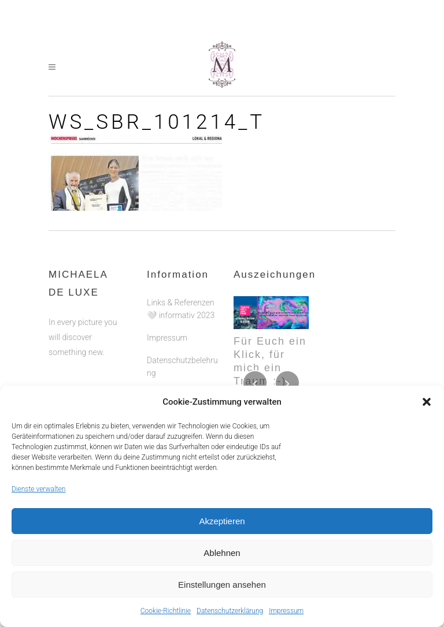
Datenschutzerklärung (230, 611)
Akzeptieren (222, 521)
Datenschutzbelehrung (182, 367)
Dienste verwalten (38, 489)
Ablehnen (222, 553)
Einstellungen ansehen (222, 584)
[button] (426, 402)
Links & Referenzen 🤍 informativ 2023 (180, 309)
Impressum (286, 611)
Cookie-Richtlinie (165, 611)
